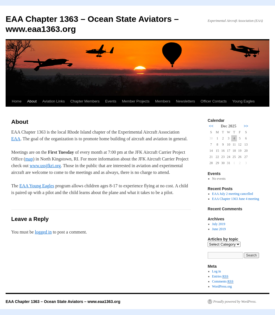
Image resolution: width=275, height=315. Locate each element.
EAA (15, 138)
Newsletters (185, 101)
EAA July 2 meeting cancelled (232, 194)
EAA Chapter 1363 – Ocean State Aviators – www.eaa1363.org (63, 301)
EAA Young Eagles (36, 185)
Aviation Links (53, 101)
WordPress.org (222, 286)
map (29, 159)
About (32, 101)
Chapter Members (85, 101)
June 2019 (219, 229)
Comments (222, 281)
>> (246, 126)
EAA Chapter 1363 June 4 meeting (235, 199)
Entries (220, 276)
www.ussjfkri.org (45, 165)
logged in (43, 232)
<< (211, 126)
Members (162, 101)
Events (110, 101)
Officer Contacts (214, 101)
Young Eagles (243, 101)
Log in (216, 271)
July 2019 (218, 224)
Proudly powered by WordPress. (234, 302)
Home (17, 101)
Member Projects (135, 101)
